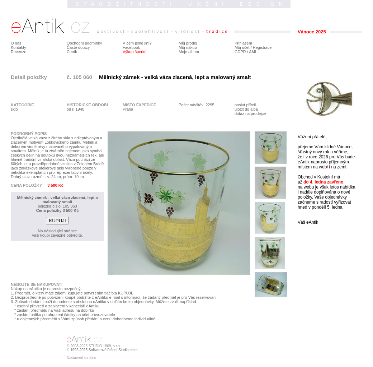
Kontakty (18, 47)
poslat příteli (245, 105)
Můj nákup (188, 47)
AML (253, 52)
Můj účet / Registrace (253, 47)
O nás (16, 43)
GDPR (240, 52)
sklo (14, 109)
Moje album (189, 52)
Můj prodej (188, 43)
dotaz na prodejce (250, 113)
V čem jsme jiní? (137, 43)
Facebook (131, 47)
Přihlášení (243, 43)
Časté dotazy (78, 47)
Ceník (72, 52)
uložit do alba (246, 109)
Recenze (18, 52)
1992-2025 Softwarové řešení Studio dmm (103, 350)
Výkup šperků (135, 52)
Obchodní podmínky (84, 43)
